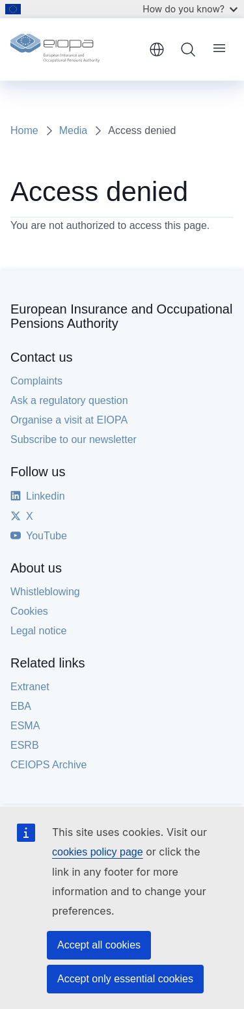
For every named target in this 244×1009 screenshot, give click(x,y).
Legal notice (38, 630)
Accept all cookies (99, 944)
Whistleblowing (45, 591)
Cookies (29, 611)
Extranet (29, 686)
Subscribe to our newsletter (73, 439)
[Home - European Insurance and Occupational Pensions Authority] (75, 49)
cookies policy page (97, 851)
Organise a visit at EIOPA (69, 419)
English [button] (157, 49)
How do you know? (189, 8)
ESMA (25, 725)
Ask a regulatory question (69, 400)
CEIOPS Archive (48, 764)
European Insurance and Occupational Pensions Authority (121, 316)
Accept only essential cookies (125, 978)
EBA (20, 706)
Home (24, 130)
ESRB (24, 745)
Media (73, 130)
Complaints (36, 380)
